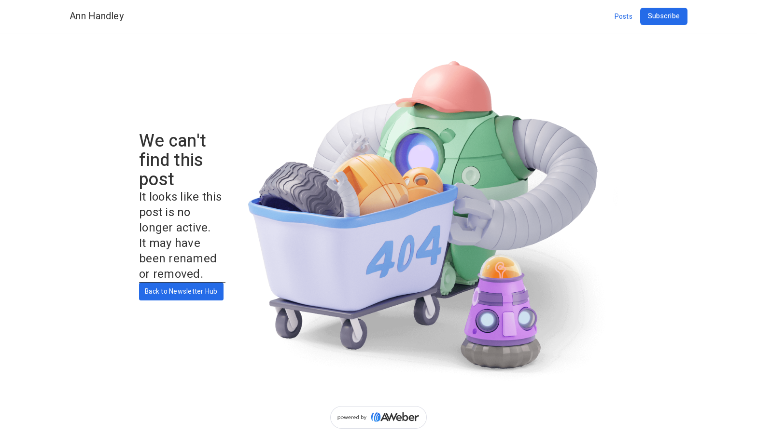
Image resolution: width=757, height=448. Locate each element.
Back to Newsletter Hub (181, 291)
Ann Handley (97, 16)
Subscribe (664, 16)
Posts (623, 17)
